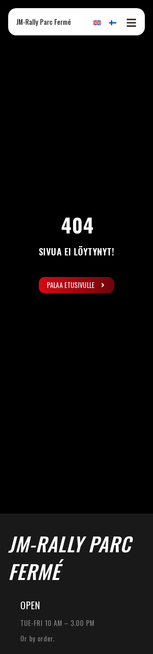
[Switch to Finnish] (112, 22)
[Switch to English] (97, 22)
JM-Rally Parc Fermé (43, 22)
